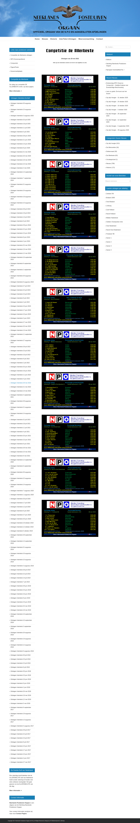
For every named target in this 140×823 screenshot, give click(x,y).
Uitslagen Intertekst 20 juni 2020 (20, 519)
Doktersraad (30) (111, 151)
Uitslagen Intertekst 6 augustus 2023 (22, 282)
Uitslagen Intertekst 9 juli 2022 (20, 358)
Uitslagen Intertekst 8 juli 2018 (20, 667)
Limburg (108, 205)
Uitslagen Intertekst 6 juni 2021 (20, 443)
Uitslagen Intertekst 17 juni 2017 (20, 750)
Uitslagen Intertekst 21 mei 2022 (20, 387)
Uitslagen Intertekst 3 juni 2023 (20, 318)
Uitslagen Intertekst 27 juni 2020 (20, 515)
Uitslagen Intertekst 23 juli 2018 (20, 659)
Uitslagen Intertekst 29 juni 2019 (20, 586)
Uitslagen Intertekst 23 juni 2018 (20, 675)
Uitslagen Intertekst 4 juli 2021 (20, 431)
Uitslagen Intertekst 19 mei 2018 (20, 695)
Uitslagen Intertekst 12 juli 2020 (20, 507)
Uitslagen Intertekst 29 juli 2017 (20, 730)
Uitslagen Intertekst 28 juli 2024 (20, 209)
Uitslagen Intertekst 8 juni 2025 (20, 148)
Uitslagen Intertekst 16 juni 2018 (20, 679)
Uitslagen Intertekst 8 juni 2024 (20, 237)
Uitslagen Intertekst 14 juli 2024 (20, 217)
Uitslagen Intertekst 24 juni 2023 (20, 306)
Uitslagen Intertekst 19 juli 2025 (20, 123)
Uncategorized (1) (112, 159)
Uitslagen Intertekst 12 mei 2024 (20, 253)
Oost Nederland (111, 226)
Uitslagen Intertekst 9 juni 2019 (20, 598)
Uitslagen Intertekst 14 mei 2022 (20, 391)
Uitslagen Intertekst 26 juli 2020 (20, 498)
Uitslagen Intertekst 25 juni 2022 (20, 367)
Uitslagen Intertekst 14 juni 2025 (20, 144)
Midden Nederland (112, 218)
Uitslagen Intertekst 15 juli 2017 (20, 738)
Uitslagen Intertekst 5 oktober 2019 (21, 531)
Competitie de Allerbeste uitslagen (21, 55)
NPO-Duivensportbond (17, 59)
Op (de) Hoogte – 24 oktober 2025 (117, 101)
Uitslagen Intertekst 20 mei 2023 (20, 326)
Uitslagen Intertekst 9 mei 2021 (20, 456)
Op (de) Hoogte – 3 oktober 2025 (116, 109)
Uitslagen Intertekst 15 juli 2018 (20, 663)
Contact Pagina (21, 813)
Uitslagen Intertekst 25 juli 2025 (20, 119)
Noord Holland (110, 214)
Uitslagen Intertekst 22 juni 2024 (20, 229)
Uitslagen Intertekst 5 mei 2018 (20, 703)
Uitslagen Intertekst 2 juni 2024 (20, 241)
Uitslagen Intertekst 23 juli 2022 (20, 350)
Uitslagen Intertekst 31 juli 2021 (20, 419)
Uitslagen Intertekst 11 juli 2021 (20, 427)
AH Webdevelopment (55, 820)
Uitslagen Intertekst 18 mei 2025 (20, 160)
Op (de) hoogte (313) (113, 143)
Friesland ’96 (110, 234)
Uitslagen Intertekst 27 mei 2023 (20, 322)
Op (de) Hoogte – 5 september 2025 (117, 126)
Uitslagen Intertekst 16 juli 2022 (20, 354)
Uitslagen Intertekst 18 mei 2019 (20, 610)
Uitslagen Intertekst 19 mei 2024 (20, 249)
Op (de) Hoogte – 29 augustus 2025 (117, 130)
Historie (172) (110, 167)
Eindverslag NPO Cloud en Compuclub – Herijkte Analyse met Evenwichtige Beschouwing (117, 85)
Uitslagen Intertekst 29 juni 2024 (20, 225)
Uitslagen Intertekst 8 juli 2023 (20, 298)
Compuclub (14, 63)
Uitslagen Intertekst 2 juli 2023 (20, 302)
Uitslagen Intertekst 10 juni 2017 (20, 754)
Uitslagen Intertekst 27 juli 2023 (20, 286)
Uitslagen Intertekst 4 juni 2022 (20, 379)
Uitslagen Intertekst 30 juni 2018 (20, 671)
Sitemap (63, 820)
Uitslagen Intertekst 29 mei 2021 (20, 448)
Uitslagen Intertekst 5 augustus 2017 (22, 726)
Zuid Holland (110, 209)
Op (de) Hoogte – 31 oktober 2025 (117, 97)
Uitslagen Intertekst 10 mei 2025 (20, 164)
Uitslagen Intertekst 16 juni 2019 (20, 594)
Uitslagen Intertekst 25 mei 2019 (20, 606)
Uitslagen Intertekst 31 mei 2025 (20, 152)
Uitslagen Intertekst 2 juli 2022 (20, 362)
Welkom (108, 59)
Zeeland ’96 (110, 193)
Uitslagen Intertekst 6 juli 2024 (20, 221)
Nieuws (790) (110, 163)
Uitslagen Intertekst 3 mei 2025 (20, 168)
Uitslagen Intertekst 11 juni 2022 (20, 375)
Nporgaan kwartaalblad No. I (115, 70)
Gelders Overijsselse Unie (114, 222)
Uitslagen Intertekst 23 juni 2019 (20, 590)
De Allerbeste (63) (112, 155)
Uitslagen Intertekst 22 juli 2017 (20, 734)
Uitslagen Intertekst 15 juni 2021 (20, 439)
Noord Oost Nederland (113, 230)
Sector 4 (109, 250)
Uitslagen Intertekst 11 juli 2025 (20, 127)
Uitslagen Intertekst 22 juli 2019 (20, 574)
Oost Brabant (110, 201)
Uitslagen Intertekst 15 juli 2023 (20, 294)
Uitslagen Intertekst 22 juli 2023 (20, 290)
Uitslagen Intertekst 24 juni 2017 (20, 746)
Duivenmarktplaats (16, 71)
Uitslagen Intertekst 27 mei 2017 (20, 762)
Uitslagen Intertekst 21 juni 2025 (20, 140)
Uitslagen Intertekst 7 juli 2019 (20, 582)
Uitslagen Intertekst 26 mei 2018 (20, 691)
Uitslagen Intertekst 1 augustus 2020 (22, 494)
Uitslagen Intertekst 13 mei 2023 (20, 330)
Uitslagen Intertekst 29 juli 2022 (20, 346)
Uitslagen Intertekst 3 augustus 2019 (22, 566)
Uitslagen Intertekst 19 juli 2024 (20, 213)
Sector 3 (109, 246)
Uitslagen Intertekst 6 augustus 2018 (22, 651)
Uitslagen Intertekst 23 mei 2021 (20, 452)
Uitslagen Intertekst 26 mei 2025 (20, 156)
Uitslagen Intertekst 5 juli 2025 (20, 132)
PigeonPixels (14, 67)
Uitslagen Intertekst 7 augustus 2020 (22, 490)
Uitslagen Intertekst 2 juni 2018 (20, 687)
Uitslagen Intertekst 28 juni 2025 (20, 136)
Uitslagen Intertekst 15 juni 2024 (20, 233)
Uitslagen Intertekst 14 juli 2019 (20, 578)
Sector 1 (109, 238)
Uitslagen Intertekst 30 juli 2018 (20, 655)
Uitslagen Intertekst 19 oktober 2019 (21, 523)
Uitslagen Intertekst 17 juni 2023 (20, 310)
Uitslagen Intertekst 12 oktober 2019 (21, 527)
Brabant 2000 (110, 197)
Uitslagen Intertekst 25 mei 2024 (20, 245)
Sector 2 (109, 242)
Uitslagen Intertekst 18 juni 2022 (20, 371)
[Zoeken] (106, 47)
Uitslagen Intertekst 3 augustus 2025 (22, 115)
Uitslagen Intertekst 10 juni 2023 (20, 314)
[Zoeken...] (118, 47)
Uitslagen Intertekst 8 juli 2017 (20, 742)
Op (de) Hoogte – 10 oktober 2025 (117, 105)
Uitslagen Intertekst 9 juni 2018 (20, 683)
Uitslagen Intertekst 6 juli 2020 (20, 511)
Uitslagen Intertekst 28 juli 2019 (20, 570)
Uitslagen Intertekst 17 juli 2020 (20, 503)
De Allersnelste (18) (112, 147)
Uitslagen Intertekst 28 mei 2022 (20, 383)
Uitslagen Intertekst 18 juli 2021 (20, 423)
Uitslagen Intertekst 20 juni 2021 (20, 435)
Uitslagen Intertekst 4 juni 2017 (20, 758)
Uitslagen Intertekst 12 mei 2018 (20, 699)
